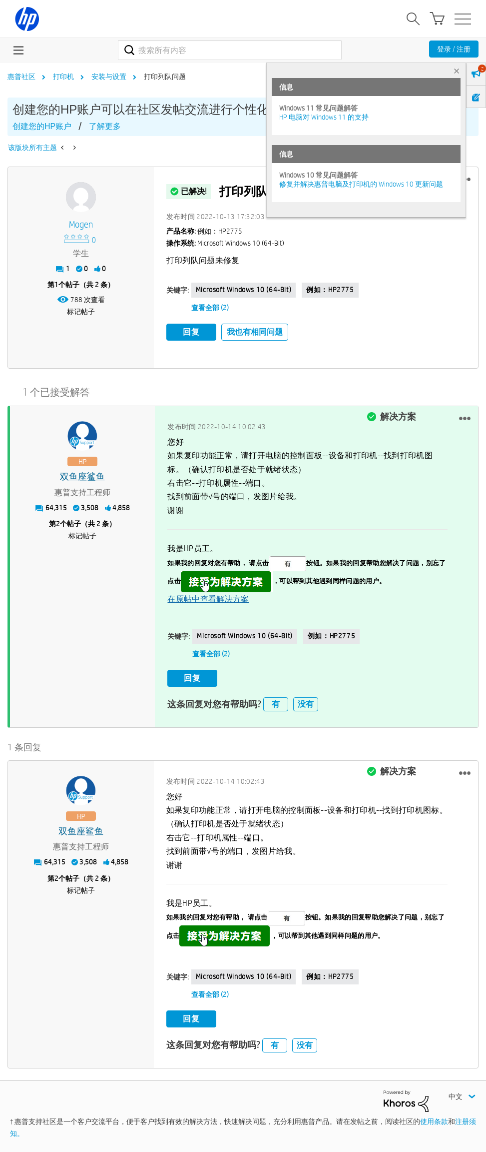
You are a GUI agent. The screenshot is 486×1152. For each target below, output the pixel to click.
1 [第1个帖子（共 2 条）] (56, 284)
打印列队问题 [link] (165, 76)
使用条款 (434, 1121)
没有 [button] (306, 704)
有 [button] (276, 704)
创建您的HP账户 (41, 126)
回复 (191, 332)
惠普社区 (21, 76)
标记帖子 (81, 311)
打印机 (63, 76)
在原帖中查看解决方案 (208, 599)
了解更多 (105, 126)
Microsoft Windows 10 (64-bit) (243, 289)
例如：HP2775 (330, 289)
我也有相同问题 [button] (255, 332)
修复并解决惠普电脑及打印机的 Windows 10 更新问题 (361, 184)
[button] (465, 419)
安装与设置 (108, 76)
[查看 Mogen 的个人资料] (81, 225)
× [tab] (457, 71)
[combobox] (230, 50)
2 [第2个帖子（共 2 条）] (58, 523)
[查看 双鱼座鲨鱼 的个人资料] (82, 477)
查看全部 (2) (210, 307)
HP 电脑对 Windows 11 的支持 (324, 117)
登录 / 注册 (454, 49)
